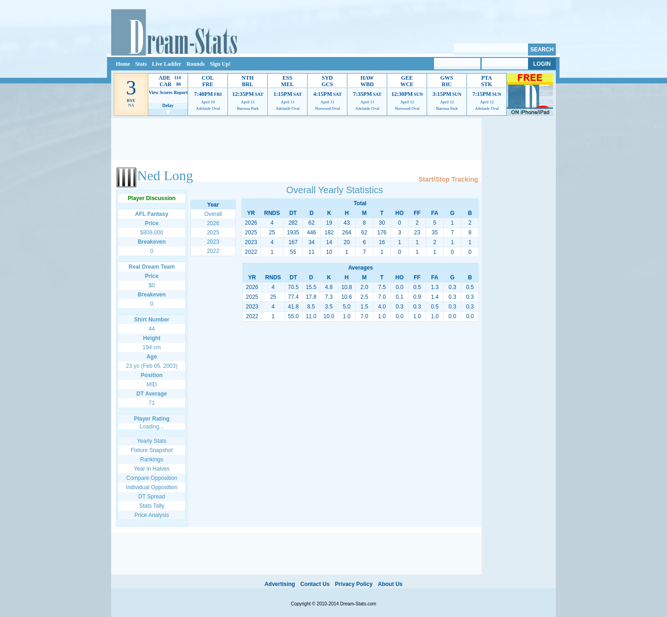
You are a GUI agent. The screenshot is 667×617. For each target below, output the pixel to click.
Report (181, 92)
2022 (213, 251)
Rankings (151, 459)
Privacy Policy (353, 584)
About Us (390, 584)
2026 (213, 223)
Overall (213, 214)
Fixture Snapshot (152, 450)
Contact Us (314, 584)
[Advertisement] (296, 139)
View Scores (160, 92)
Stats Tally (151, 506)
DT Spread (151, 496)
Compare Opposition (151, 478)
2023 (213, 242)
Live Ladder (167, 64)
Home (123, 64)
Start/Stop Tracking (448, 179)
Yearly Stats (152, 441)
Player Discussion (152, 198)
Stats (141, 64)
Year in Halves (152, 469)
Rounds (196, 64)
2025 (213, 232)
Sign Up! (220, 64)
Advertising (279, 584)
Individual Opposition (151, 487)
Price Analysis (151, 515)
